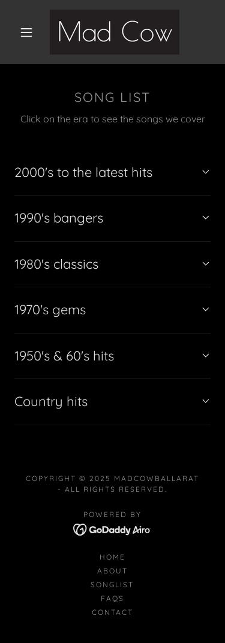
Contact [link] (112, 612)
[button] (26, 32)
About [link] (112, 570)
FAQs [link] (112, 598)
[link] (114, 32)
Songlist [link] (112, 584)
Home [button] (112, 556)
